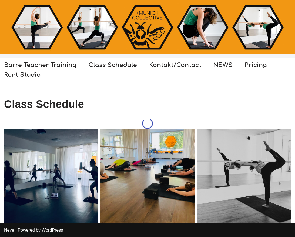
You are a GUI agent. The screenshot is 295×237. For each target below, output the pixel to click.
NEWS (223, 65)
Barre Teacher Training (40, 65)
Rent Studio (22, 74)
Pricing (256, 65)
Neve (9, 230)
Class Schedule (113, 65)
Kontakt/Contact (175, 65)
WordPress (52, 230)
